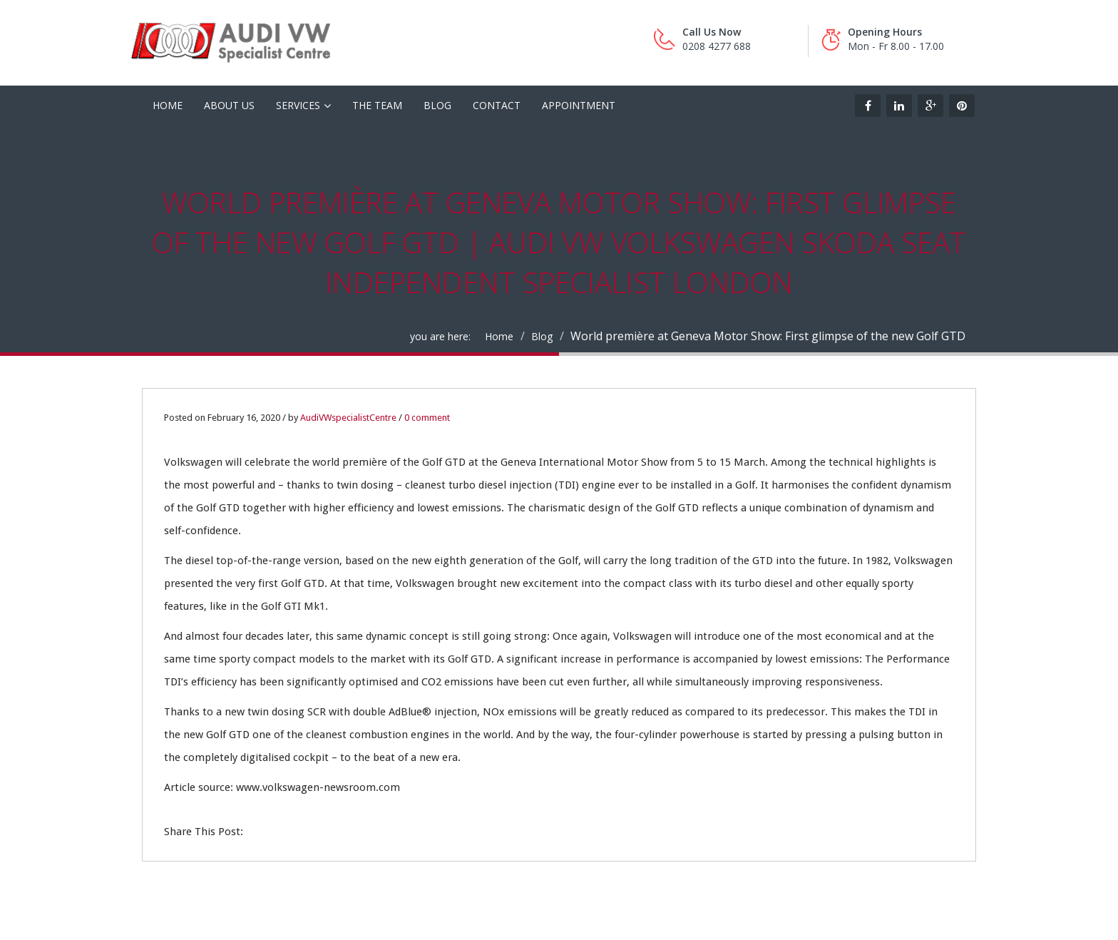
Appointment (578, 105)
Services (298, 105)
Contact (496, 105)
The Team (377, 105)
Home (499, 336)
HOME (168, 105)
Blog (437, 105)
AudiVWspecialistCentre (348, 417)
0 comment (427, 417)
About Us (229, 105)
